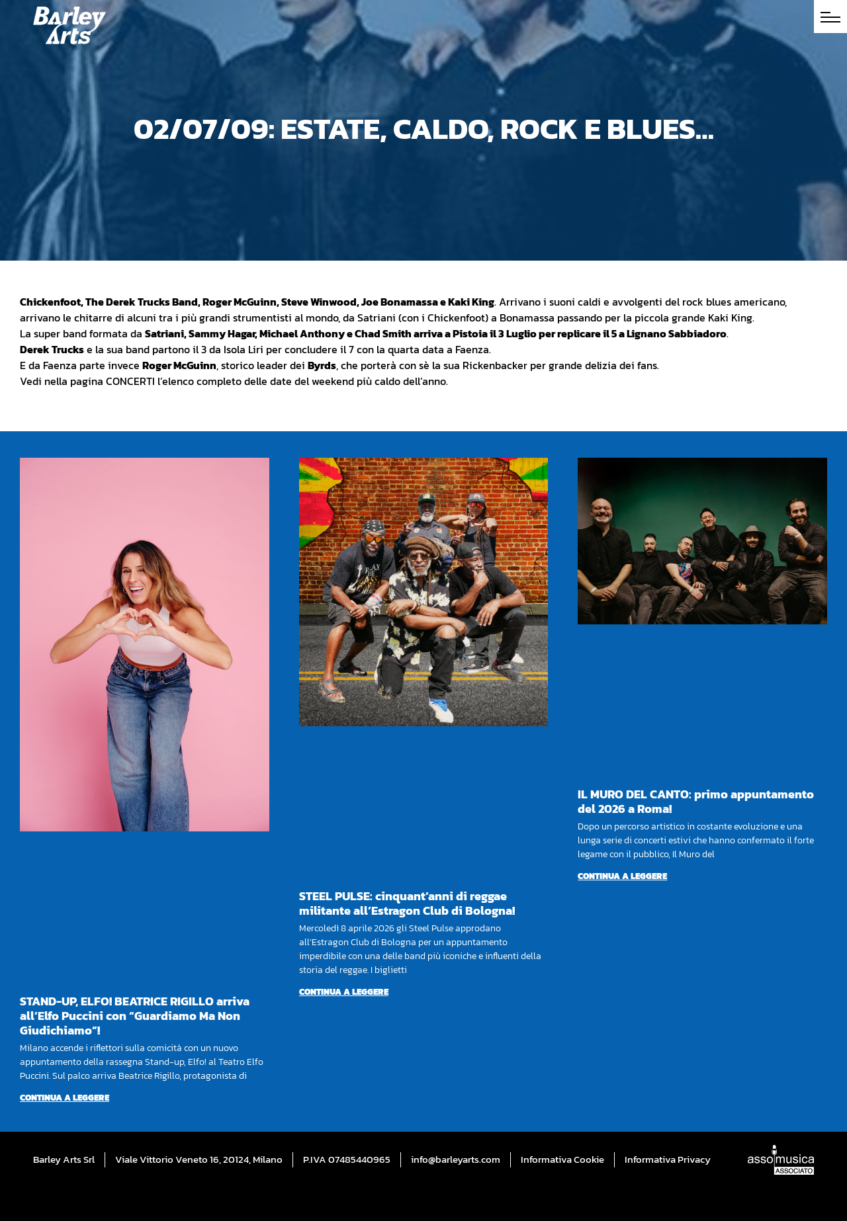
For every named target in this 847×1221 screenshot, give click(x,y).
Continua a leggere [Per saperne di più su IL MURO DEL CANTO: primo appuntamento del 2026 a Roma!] (622, 876)
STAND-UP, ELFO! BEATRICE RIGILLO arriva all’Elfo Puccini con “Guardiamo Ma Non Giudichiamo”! (134, 1015)
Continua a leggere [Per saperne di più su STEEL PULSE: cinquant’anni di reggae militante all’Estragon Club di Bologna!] (343, 992)
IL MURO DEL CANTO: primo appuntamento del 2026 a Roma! (696, 801)
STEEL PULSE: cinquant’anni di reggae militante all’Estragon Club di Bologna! (407, 903)
